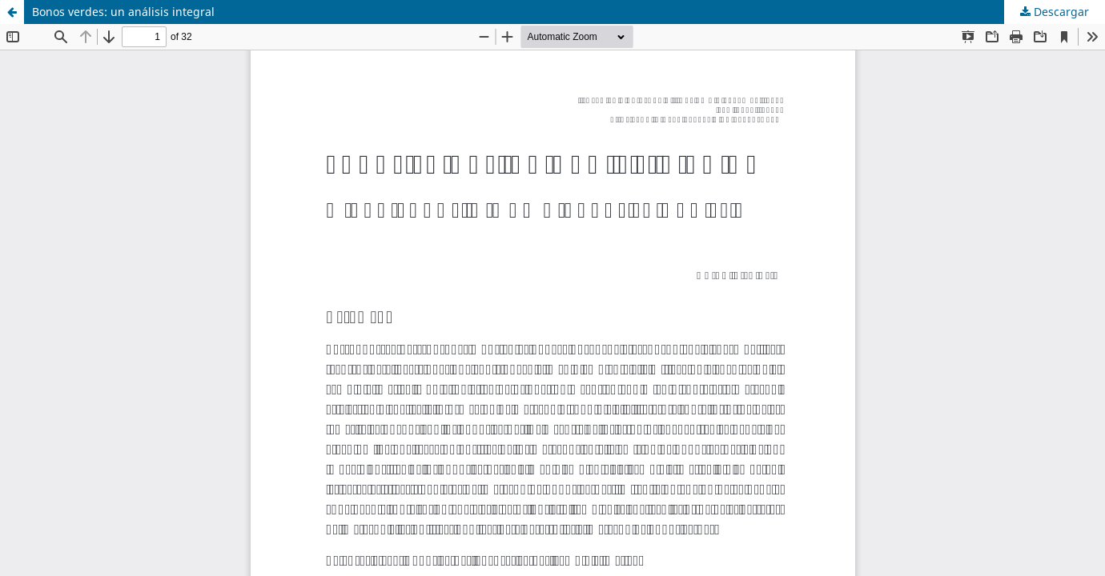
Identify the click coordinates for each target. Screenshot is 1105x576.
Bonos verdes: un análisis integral (123, 11)
